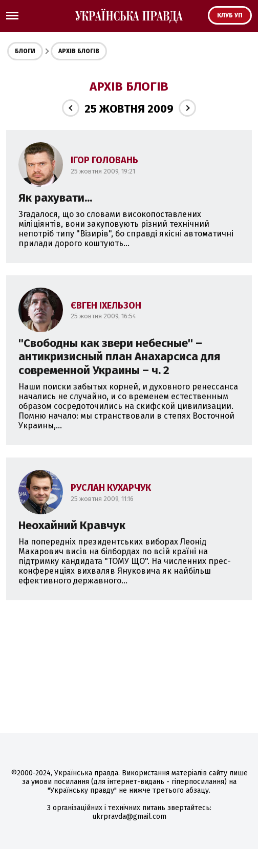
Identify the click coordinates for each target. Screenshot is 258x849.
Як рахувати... (55, 198)
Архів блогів (78, 51)
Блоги (25, 51)
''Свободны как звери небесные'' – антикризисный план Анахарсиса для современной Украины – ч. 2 (119, 357)
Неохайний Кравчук (71, 525)
